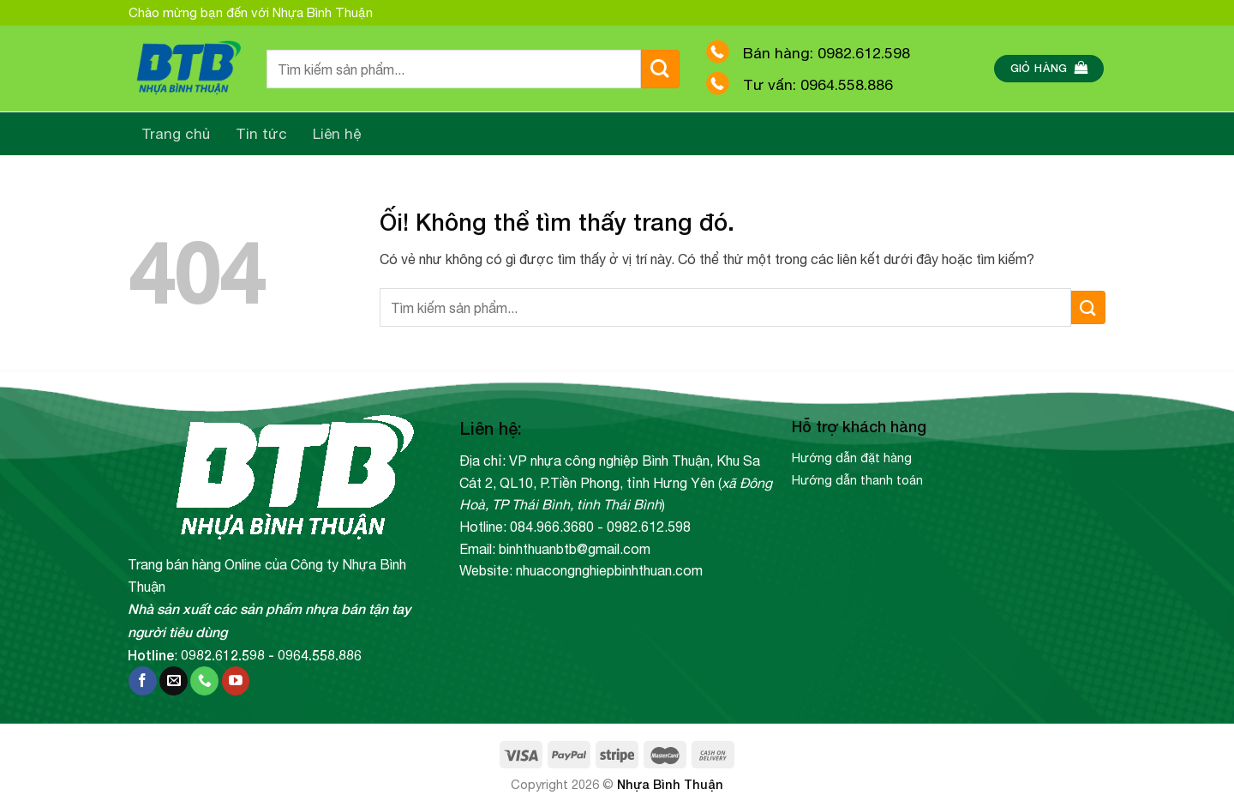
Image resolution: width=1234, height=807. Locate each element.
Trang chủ (175, 133)
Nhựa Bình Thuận (670, 784)
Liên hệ (337, 133)
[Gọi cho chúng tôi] (204, 681)
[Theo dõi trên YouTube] (236, 681)
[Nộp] (660, 69)
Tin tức (261, 133)
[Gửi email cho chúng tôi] (173, 681)
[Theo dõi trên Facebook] (143, 681)
